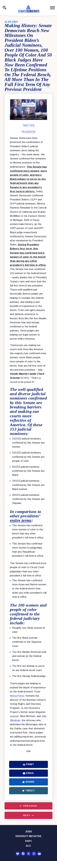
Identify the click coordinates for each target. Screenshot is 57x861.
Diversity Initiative (28, 836)
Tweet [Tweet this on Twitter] (28, 790)
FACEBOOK (28, 131)
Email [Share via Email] (28, 773)
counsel (14, 716)
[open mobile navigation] (52, 8)
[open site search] (4, 7)
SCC (28, 846)
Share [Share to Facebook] (28, 782)
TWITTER (28, 125)
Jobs (28, 831)
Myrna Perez (17, 696)
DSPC (28, 841)
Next (26, 815)
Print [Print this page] (28, 764)
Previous (30, 806)
